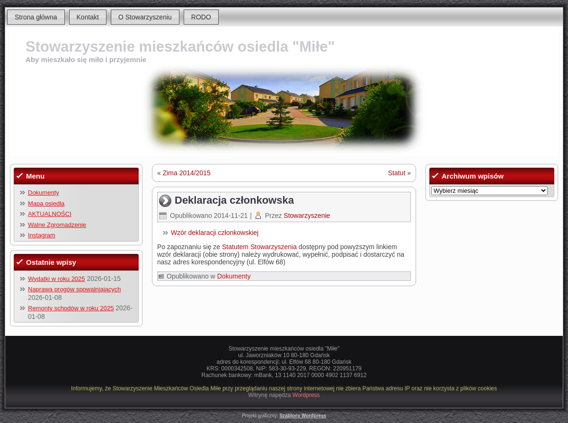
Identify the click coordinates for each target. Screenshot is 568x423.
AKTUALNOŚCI (49, 213)
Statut (397, 173)
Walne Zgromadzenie (57, 224)
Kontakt (88, 17)
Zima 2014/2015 (187, 173)
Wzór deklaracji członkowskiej (214, 232)
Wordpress (306, 395)
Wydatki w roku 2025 (56, 278)
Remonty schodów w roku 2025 (71, 308)
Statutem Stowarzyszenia (259, 247)
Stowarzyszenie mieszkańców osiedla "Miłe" (180, 46)
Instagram (41, 235)
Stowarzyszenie (307, 215)
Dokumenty (43, 192)
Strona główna (36, 17)
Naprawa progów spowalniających (74, 289)
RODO (201, 17)
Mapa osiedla (46, 203)
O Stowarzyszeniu (145, 17)
